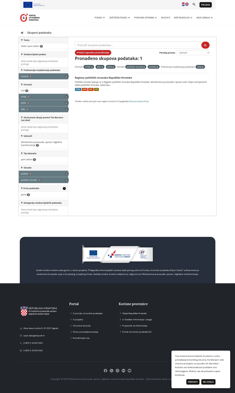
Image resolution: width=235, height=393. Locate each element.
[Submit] (205, 45)
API (117, 101)
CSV (96, 89)
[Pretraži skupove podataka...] (138, 45)
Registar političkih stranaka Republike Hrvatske (103, 77)
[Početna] (22, 32)
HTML (78, 89)
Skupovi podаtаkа (39, 32)
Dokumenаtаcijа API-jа (138, 101)
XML (90, 89)
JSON (85, 89)
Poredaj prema (167, 52)
